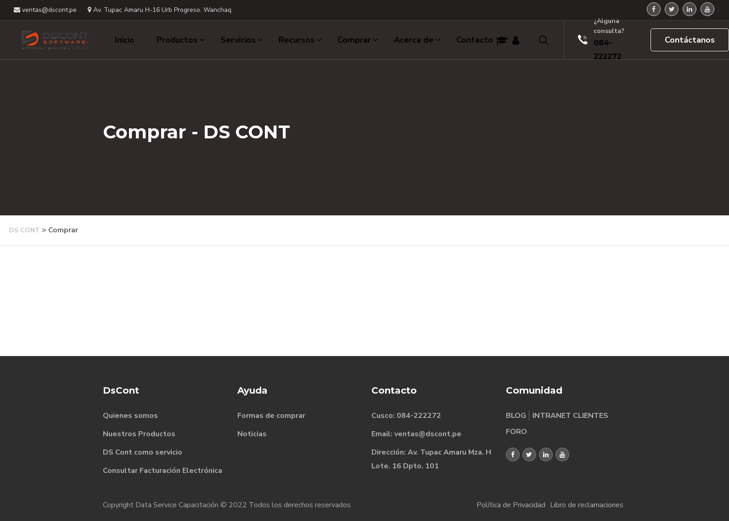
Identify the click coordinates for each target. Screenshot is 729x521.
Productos (181, 39)
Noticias (252, 434)
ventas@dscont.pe (45, 9)
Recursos (300, 39)
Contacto (474, 39)
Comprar (357, 39)
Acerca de (417, 39)
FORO (516, 432)
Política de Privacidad (511, 505)
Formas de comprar (271, 416)
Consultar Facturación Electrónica (162, 471)
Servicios (241, 39)
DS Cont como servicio (142, 452)
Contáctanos (690, 39)
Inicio (125, 39)
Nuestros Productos (139, 434)
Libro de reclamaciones (586, 505)
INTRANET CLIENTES (570, 416)
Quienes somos (130, 416)
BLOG (516, 416)
